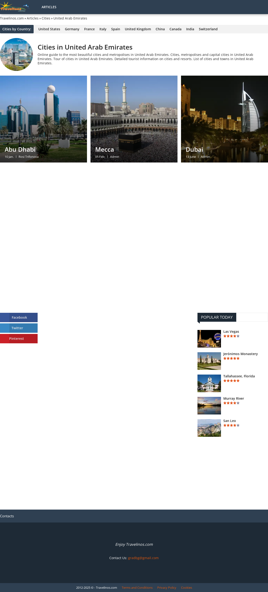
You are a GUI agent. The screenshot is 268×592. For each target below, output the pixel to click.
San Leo (229, 420)
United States (49, 29)
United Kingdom (138, 29)
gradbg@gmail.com (143, 558)
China (160, 29)
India (190, 29)
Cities (46, 18)
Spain (115, 29)
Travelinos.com (12, 18)
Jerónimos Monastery (240, 354)
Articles (49, 7)
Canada (175, 29)
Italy (102, 29)
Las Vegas (231, 331)
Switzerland (208, 29)
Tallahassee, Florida (239, 376)
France (89, 29)
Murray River (233, 398)
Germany (72, 29)
